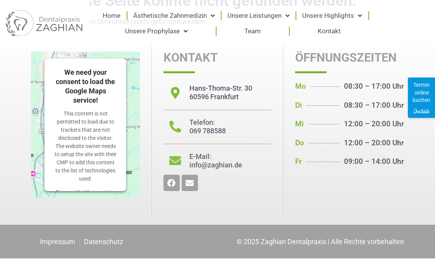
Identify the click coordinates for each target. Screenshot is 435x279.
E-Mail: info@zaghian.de (215, 160)
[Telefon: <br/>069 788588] (175, 126)
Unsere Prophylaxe (156, 31)
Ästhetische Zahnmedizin (174, 16)
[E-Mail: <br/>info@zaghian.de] (175, 160)
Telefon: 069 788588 (207, 126)
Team (252, 31)
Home (111, 15)
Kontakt (329, 31)
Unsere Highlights (332, 16)
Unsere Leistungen (258, 16)
